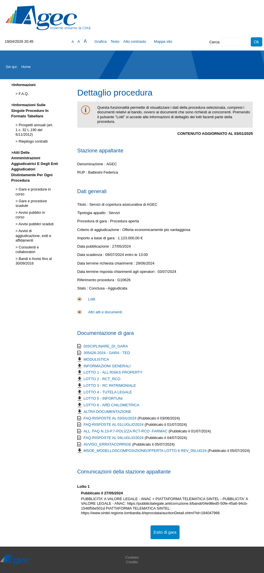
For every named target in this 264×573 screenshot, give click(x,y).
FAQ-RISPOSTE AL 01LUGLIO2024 (114, 424)
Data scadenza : (91, 254)
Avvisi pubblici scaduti (35, 224)
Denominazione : (91, 164)
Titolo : (82, 204)
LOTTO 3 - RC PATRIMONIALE (110, 385)
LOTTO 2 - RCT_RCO (102, 379)
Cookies (132, 557)
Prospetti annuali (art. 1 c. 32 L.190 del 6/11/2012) (34, 130)
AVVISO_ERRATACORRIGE (108, 444)
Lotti (91, 299)
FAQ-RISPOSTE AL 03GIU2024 (111, 418)
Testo (115, 41)
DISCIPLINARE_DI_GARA (106, 346)
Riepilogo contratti (32, 141)
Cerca (214, 42)
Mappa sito (163, 41)
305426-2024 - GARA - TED (107, 353)
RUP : (82, 172)
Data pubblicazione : (94, 246)
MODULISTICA (96, 359)
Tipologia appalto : (93, 213)
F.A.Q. (23, 94)
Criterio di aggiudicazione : (99, 230)
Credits (132, 562)
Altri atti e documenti (105, 312)
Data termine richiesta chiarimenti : (106, 263)
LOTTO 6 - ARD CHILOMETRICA (111, 405)
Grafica (101, 41)
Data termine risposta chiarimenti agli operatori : (117, 271)
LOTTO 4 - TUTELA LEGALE (108, 392)
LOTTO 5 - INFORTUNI (103, 398)
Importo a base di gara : (97, 238)
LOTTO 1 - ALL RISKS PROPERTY (113, 372)
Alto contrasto (134, 41)
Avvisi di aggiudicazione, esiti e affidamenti (33, 235)
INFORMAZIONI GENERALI (107, 366)
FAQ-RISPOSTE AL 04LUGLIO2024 (114, 438)
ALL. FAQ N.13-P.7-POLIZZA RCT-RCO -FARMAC (126, 431)
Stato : (83, 288)
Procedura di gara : (93, 221)
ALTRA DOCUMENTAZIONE (107, 411)
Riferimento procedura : (97, 280)
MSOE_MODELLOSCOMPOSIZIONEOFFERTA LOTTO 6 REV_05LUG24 (146, 450)
